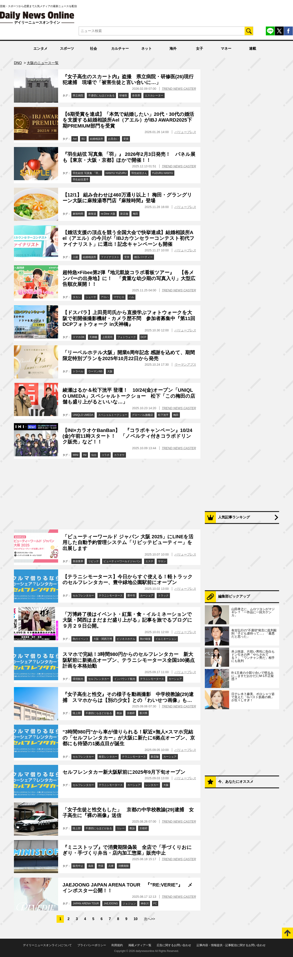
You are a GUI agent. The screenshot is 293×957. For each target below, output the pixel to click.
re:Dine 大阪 (108, 213)
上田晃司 (107, 337)
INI (84, 455)
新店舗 (124, 213)
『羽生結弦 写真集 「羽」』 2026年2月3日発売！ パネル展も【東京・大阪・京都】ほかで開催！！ (129, 157)
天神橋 (93, 337)
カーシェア (146, 595)
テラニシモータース (111, 595)
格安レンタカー (108, 756)
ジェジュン (129, 903)
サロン (162, 561)
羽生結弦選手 (81, 179)
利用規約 (117, 945)
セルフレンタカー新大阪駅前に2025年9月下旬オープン (124, 772)
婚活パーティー (143, 257)
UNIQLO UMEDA (83, 414)
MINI (75, 455)
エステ (149, 561)
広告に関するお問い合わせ (174, 945)
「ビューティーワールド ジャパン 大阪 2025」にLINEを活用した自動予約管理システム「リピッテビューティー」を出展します (128, 542)
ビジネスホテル (126, 638)
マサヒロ (119, 297)
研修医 (123, 95)
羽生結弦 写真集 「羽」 (87, 173)
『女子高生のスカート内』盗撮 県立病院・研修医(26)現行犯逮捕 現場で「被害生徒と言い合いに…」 (128, 79)
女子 (199, 48)
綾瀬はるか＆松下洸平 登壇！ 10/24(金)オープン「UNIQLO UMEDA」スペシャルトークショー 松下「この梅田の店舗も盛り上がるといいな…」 (129, 396)
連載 (252, 48)
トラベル (78, 371)
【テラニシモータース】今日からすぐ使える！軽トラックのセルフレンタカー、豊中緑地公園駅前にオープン (128, 579)
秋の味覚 (145, 638)
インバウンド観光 (124, 678)
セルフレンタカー (83, 595)
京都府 (131, 713)
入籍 (75, 257)
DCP (143, 337)
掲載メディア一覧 (139, 945)
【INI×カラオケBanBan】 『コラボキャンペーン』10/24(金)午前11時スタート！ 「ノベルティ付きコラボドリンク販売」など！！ (127, 436)
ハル (131, 297)
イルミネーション (166, 638)
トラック (163, 595)
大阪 (109, 371)
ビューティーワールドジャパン (122, 561)
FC (155, 903)
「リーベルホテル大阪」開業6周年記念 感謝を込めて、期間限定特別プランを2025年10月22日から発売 (129, 355)
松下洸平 (163, 414)
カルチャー (120, 48)
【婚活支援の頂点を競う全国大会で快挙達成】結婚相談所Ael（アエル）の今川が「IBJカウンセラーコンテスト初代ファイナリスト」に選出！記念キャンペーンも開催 (128, 238)
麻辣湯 (92, 213)
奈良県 (136, 95)
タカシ (77, 297)
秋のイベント (81, 638)
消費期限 (123, 865)
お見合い (113, 138)
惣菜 (100, 865)
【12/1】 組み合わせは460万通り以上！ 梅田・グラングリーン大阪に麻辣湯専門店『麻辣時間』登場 (127, 197)
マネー (226, 48)
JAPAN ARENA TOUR (86, 903)
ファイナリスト (110, 257)
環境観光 (78, 678)
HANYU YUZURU (116, 173)
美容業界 (78, 561)
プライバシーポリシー (91, 945)
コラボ (105, 455)
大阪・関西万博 (102, 638)
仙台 (94, 455)
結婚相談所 (96, 138)
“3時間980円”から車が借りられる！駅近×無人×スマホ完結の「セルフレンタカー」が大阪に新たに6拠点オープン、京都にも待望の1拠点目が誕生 (129, 737)
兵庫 (111, 865)
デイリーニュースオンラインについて (47, 945)
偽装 (90, 865)
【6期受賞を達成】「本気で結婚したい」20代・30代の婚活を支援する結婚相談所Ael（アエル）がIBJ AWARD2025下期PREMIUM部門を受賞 (128, 120)
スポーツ (67, 48)
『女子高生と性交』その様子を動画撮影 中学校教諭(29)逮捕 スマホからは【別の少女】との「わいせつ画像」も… (128, 697)
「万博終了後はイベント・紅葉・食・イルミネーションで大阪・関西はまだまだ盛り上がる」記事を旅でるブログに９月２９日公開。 (127, 620)
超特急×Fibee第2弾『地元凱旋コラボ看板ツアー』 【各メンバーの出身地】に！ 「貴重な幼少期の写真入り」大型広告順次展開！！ (129, 278)
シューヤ (91, 297)
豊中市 (131, 595)
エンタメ (40, 48)
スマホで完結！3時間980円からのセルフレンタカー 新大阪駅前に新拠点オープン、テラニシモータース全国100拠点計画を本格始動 (129, 660)
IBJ (83, 138)
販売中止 (78, 865)
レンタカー (152, 785)
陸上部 (77, 713)
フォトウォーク (126, 337)
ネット (146, 48)
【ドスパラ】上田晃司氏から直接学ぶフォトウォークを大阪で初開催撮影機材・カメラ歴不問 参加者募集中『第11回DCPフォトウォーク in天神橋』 (129, 318)
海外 (173, 48)
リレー (121, 828)
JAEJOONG (111, 903)
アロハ (105, 297)
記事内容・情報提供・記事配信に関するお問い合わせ (231, 945)
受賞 (126, 138)
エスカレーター (154, 95)
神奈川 (145, 903)
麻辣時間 (78, 213)
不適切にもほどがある (101, 95)
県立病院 (78, 95)
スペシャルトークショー (112, 414)
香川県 (143, 713)
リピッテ (93, 561)
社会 (93, 48)
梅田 (135, 213)
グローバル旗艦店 (142, 414)
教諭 (119, 713)
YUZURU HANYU (162, 173)
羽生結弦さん (139, 173)
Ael (74, 138)
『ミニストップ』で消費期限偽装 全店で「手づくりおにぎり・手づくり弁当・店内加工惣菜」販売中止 (127, 850)
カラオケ (119, 455)
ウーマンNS (95, 371)
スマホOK (78, 337)
